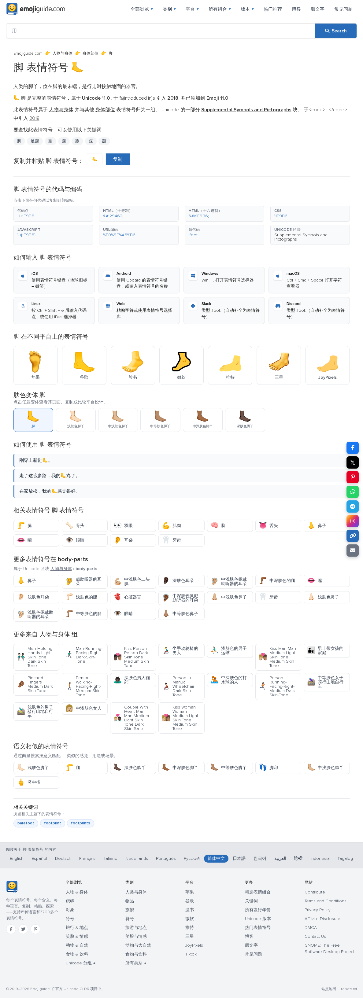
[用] (160, 31)
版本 (247, 9)
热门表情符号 (258, 927)
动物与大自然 (138, 945)
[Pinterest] (35, 929)
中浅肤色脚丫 (325, 768)
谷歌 (189, 901)
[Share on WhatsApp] (352, 492)
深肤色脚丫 (129, 768)
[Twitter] (23, 929)
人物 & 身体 (77, 892)
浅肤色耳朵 (33, 597)
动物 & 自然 (77, 945)
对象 (70, 909)
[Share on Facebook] (352, 448)
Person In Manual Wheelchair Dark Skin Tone (178, 686)
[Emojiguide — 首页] (11, 887)
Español (39, 858)
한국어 (260, 858)
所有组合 (220, 9)
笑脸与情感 (136, 936)
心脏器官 (127, 597)
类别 (169, 9)
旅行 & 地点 (77, 927)
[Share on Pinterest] (352, 477)
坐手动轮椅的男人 (180, 650)
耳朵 (123, 540)
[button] (53, 214)
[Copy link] (352, 536)
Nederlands (136, 858)
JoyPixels (194, 945)
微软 (189, 918)
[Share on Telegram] (352, 506)
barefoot (25, 823)
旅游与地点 (136, 927)
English (17, 858)
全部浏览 (142, 9)
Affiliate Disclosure (322, 918)
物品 (129, 901)
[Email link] (352, 550)
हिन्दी (298, 858)
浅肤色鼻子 (323, 597)
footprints (80, 823)
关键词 (251, 901)
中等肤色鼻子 (180, 613)
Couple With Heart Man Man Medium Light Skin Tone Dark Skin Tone (131, 718)
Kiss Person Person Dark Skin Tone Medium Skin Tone (131, 657)
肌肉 (171, 525)
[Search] (336, 31)
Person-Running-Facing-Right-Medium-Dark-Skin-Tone (277, 686)
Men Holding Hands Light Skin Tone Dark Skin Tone (34, 657)
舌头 (268, 525)
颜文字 (317, 9)
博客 (296, 9)
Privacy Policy (318, 909)
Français (87, 858)
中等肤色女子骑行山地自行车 (325, 682)
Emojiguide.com (28, 53)
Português (166, 858)
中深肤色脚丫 (180, 768)
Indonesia (320, 858)
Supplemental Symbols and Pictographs (301, 237)
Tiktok (191, 954)
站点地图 (328, 989)
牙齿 (171, 540)
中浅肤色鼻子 (228, 597)
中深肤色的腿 (277, 580)
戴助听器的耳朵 (83, 581)
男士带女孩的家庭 (325, 650)
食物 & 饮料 (77, 954)
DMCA (311, 927)
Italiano (110, 858)
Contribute (315, 892)
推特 (189, 927)
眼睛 (74, 540)
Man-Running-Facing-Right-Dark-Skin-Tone (83, 655)
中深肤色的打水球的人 (228, 680)
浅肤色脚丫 (33, 768)
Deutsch (63, 858)
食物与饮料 (136, 954)
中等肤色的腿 (83, 613)
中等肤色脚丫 (228, 768)
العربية (280, 858)
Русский (192, 858)
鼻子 (316, 525)
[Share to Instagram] (352, 521)
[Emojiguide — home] (35, 9)
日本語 (239, 858)
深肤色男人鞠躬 (131, 680)
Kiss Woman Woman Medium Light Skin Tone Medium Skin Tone (180, 718)
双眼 (123, 525)
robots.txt (349, 989)
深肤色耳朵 (178, 580)
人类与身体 (136, 892)
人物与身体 (62, 53)
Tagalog (345, 858)
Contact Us (315, 936)
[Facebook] (11, 929)
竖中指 (28, 782)
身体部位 (90, 53)
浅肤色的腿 (81, 597)
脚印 (268, 768)
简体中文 (216, 858)
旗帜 (70, 901)
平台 (192, 9)
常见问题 (343, 9)
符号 (70, 918)
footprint (52, 823)
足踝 (35, 141)
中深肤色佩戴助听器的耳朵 (180, 598)
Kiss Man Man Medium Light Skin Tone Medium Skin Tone (277, 657)
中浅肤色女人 (83, 708)
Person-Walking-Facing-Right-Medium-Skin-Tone (83, 686)
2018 (34, 118)
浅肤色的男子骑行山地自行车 (35, 711)
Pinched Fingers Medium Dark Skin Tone (35, 684)
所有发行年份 (258, 909)
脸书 (189, 909)
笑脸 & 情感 (77, 936)
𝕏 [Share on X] (352, 462)
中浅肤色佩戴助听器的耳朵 (228, 581)
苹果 (189, 892)
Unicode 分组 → (80, 963)
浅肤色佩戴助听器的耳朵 (35, 614)
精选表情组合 (258, 892)
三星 (189, 936)
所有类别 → (135, 963)
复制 (117, 159)
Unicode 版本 (258, 918)
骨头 (74, 525)
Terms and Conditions (325, 901)
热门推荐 (273, 9)
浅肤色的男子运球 (228, 650)
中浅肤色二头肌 (131, 581)
